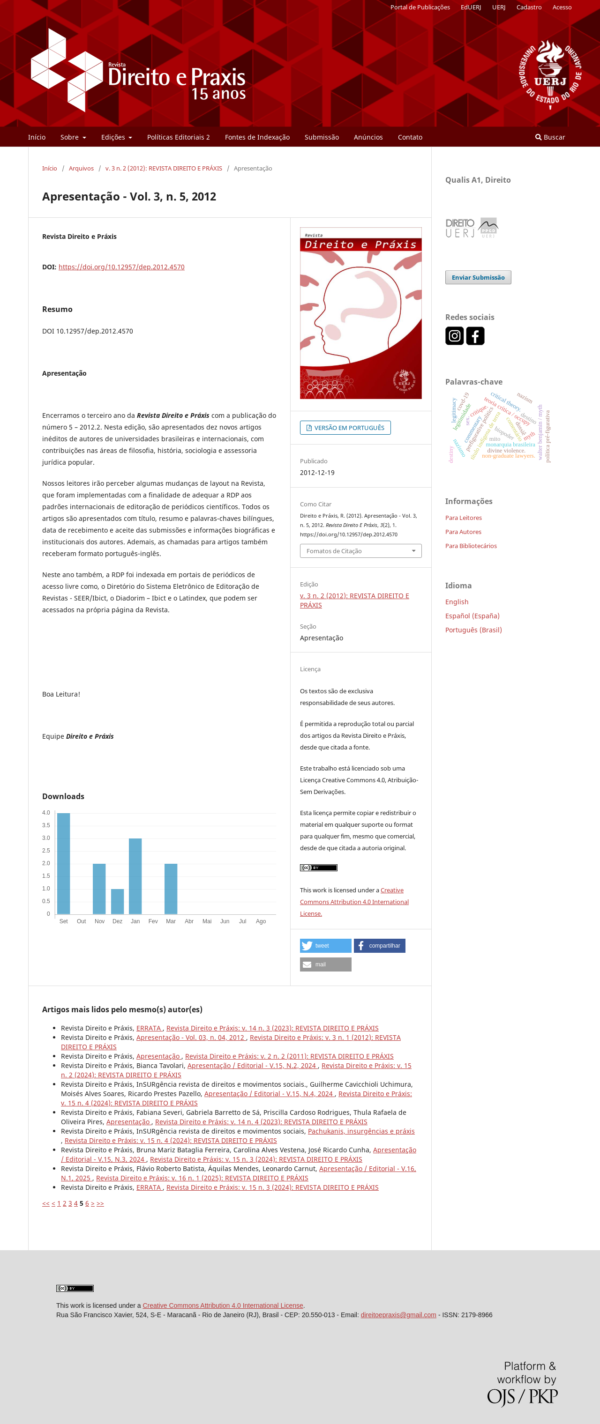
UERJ (499, 7)
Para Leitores (463, 517)
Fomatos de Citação (334, 551)
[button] (326, 946)
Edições (114, 137)
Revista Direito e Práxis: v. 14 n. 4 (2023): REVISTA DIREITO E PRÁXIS (261, 1121)
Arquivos (81, 168)
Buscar (550, 137)
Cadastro (529, 7)
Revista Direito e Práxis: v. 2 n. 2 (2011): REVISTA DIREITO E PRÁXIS (289, 1056)
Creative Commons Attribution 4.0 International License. (354, 902)
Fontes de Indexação (257, 137)
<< (46, 1203)
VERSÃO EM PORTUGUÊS (348, 427)
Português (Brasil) (473, 629)
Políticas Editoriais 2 (178, 137)
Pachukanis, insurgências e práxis (361, 1131)
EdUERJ (471, 7)
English (457, 601)
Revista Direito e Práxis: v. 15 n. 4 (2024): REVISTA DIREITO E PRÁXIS (171, 1140)
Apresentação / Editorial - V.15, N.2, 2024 (253, 1065)
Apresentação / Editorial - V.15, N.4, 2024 (269, 1093)
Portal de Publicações (420, 7)
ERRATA (149, 1028)
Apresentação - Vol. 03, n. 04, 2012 (191, 1037)
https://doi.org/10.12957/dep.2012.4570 (122, 266)
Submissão (322, 137)
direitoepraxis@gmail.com (398, 1315)
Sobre (70, 137)
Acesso (562, 7)
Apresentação (158, 1056)
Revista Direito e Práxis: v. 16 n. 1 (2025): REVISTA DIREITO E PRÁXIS (202, 1177)
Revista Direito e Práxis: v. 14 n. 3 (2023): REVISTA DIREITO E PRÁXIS (272, 1028)
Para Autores (463, 531)
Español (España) (472, 615)
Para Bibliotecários (471, 545)
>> (100, 1203)
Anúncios (368, 137)
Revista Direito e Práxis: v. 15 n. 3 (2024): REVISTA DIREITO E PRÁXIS (256, 1159)
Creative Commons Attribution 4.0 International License (222, 1305)
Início (36, 137)
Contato (410, 137)
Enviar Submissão (478, 277)
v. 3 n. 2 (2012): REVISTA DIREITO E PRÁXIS (163, 168)
